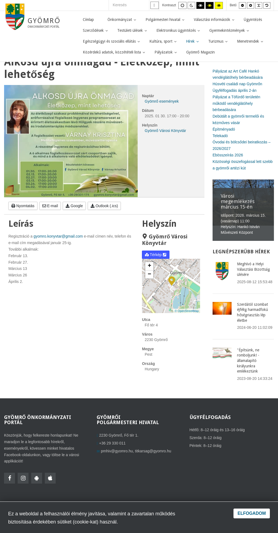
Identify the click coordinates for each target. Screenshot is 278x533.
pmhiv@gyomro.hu (117, 451)
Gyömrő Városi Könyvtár (165, 130)
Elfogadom (252, 513)
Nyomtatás (22, 206)
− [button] (149, 274)
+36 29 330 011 (112, 443)
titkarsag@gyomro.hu (153, 451)
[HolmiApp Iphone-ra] (50, 478)
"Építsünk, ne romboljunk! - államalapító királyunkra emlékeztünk (248, 360)
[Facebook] (9, 478)
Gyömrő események (162, 101)
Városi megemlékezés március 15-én (237, 201)
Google (74, 206)
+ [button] (149, 266)
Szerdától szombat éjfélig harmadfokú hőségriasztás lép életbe (252, 312)
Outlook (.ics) (104, 206)
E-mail (50, 206)
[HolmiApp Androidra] (36, 478)
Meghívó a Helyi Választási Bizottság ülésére (253, 269)
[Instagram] (23, 478)
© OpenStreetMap (187, 311)
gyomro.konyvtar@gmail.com (58, 236)
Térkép (155, 255)
